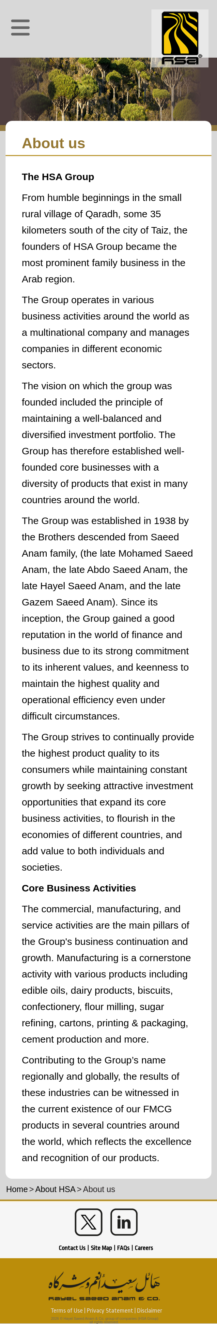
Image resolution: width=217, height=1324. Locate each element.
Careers (144, 1248)
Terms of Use (67, 1310)
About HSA (55, 1189)
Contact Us (72, 1248)
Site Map (101, 1248)
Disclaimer (149, 1310)
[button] (20, 27)
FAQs (123, 1248)
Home (17, 1189)
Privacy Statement (110, 1310)
